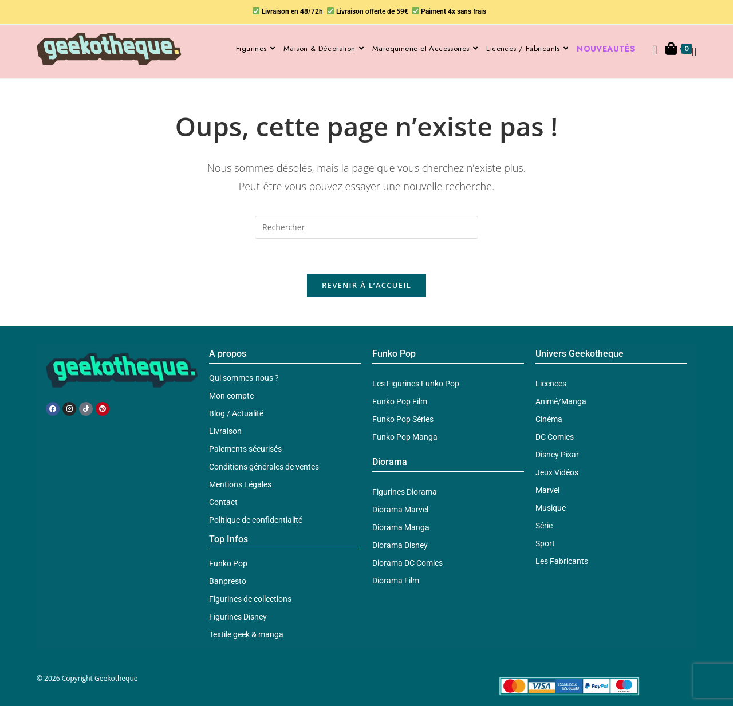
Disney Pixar (557, 454)
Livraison (225, 431)
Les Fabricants (561, 561)
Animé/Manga (560, 401)
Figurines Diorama (404, 491)
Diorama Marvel (400, 509)
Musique (550, 507)
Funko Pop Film (399, 401)
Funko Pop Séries (403, 419)
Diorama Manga (400, 527)
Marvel (547, 490)
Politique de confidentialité (255, 519)
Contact (223, 502)
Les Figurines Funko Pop (415, 383)
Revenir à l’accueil (366, 285)
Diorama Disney (400, 545)
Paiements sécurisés (245, 448)
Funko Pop (228, 563)
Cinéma (548, 419)
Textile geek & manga (246, 634)
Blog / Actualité (236, 413)
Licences (550, 383)
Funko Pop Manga (405, 436)
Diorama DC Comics (407, 562)
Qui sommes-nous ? (244, 377)
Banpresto (227, 581)
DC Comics (554, 436)
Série (544, 525)
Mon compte (231, 395)
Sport (545, 543)
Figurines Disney (238, 616)
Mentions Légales (240, 484)
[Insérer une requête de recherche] (366, 227)
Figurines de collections (250, 599)
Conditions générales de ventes (264, 466)
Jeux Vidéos (556, 472)
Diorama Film (395, 580)
